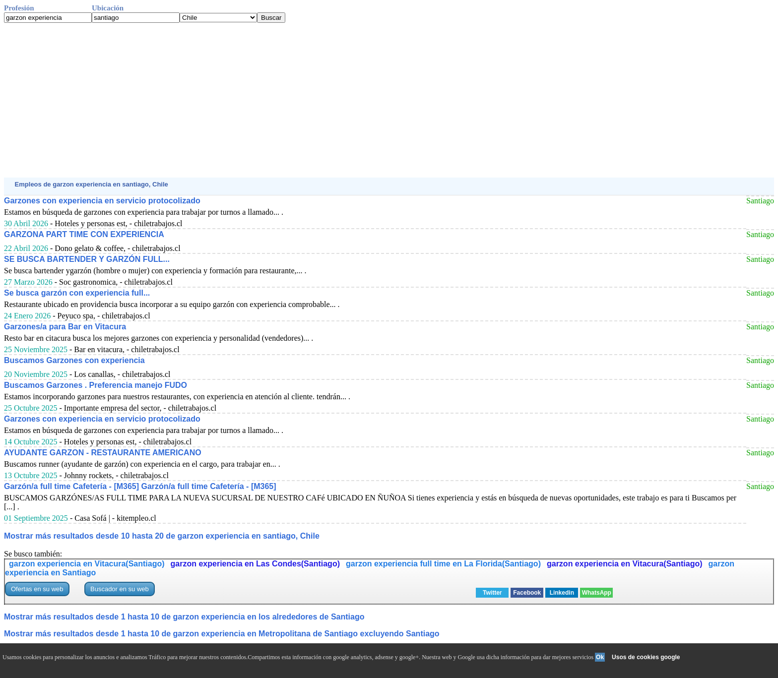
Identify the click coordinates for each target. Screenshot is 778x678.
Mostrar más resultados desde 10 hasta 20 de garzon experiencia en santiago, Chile (162, 536)
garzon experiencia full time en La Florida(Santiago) (443, 563)
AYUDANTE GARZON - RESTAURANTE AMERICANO (102, 452)
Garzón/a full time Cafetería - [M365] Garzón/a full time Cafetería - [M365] (140, 486)
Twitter (492, 592)
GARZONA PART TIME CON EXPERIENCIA (84, 234)
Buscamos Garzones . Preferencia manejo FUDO (95, 385)
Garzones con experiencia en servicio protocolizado (102, 200)
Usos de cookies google (646, 657)
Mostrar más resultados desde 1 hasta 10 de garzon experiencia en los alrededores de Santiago (184, 617)
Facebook (527, 592)
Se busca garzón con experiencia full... (77, 293)
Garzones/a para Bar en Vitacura (65, 326)
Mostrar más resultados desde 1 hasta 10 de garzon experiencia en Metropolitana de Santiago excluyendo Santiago (222, 633)
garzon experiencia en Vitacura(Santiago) (87, 563)
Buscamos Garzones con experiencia (74, 360)
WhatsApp (596, 592)
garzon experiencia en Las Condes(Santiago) (255, 563)
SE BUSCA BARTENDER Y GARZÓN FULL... (87, 259)
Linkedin (562, 592)
